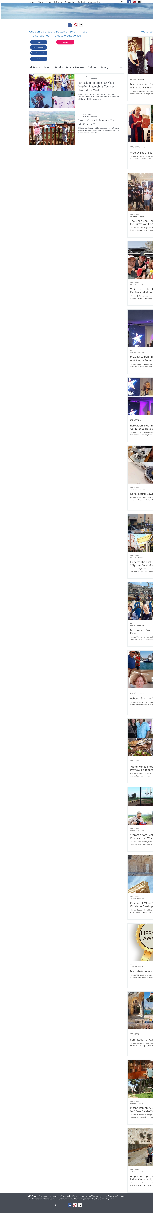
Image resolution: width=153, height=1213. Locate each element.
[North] (38, 42)
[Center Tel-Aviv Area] (38, 47)
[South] (38, 59)
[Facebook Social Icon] (129, 2)
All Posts (34, 67)
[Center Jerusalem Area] (38, 53)
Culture (92, 67)
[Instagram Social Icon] (140, 2)
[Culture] (65, 42)
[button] (58, 2)
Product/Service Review (69, 67)
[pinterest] (122, 2)
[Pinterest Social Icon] (134, 2)
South (47, 67)
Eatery (104, 67)
